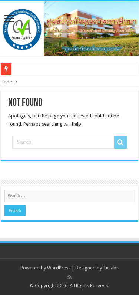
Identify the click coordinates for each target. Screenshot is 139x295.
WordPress (58, 268)
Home (7, 81)
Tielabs (111, 268)
